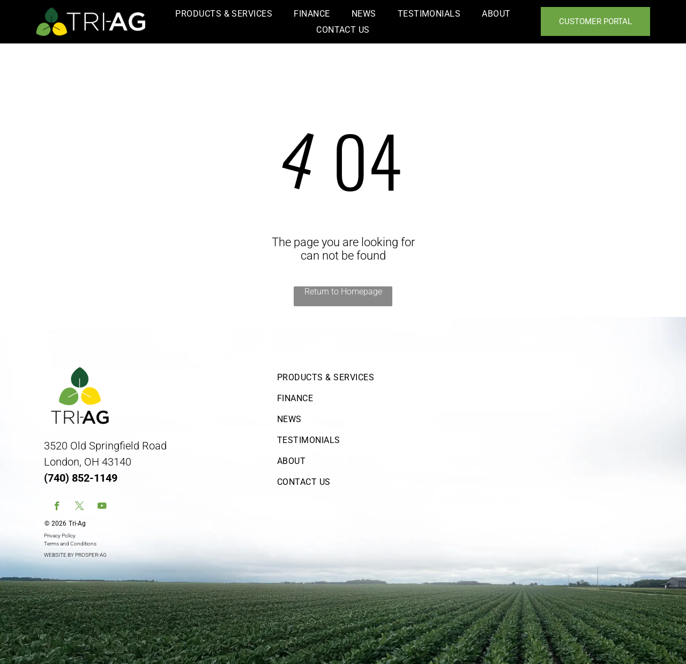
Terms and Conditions (70, 544)
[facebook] (57, 507)
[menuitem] (224, 13)
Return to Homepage (343, 291)
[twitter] (79, 507)
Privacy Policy (60, 535)
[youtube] (102, 507)
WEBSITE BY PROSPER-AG (75, 555)
